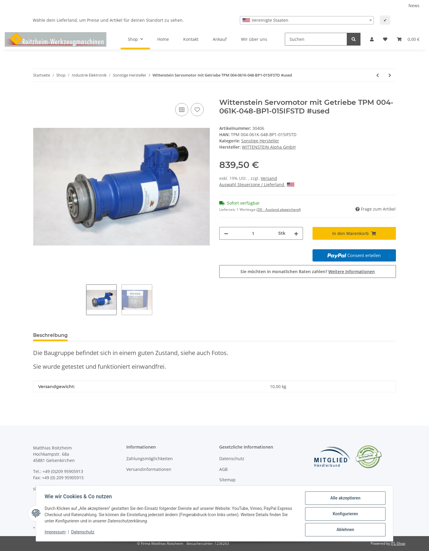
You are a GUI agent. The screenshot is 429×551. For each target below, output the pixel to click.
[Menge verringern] (226, 233)
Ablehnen (344, 529)
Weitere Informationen (351, 271)
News (413, 5)
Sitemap (227, 479)
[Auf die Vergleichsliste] (181, 109)
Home (163, 39)
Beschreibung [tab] (50, 335)
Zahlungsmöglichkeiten (149, 458)
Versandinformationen (148, 469)
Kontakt (190, 39)
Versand (269, 178)
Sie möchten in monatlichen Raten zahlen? (307, 271)
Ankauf (220, 39)
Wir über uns (254, 39)
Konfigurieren (344, 514)
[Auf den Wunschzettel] (197, 109)
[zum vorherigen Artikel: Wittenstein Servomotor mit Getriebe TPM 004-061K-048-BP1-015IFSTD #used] (378, 75)
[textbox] (307, 20)
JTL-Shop (398, 543)
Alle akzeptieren (344, 498)
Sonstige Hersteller (260, 141)
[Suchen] (316, 39)
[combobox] (307, 20)
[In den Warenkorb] (38, 95)
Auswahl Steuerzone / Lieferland (256, 184)
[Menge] (253, 233)
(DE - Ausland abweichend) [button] (279, 209)
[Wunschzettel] (385, 39)
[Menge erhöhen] (296, 233)
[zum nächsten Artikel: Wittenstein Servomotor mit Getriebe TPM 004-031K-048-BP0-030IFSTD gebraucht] (390, 75)
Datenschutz (231, 458)
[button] (371, 39)
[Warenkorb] (408, 39)
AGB (223, 469)
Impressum (56, 532)
